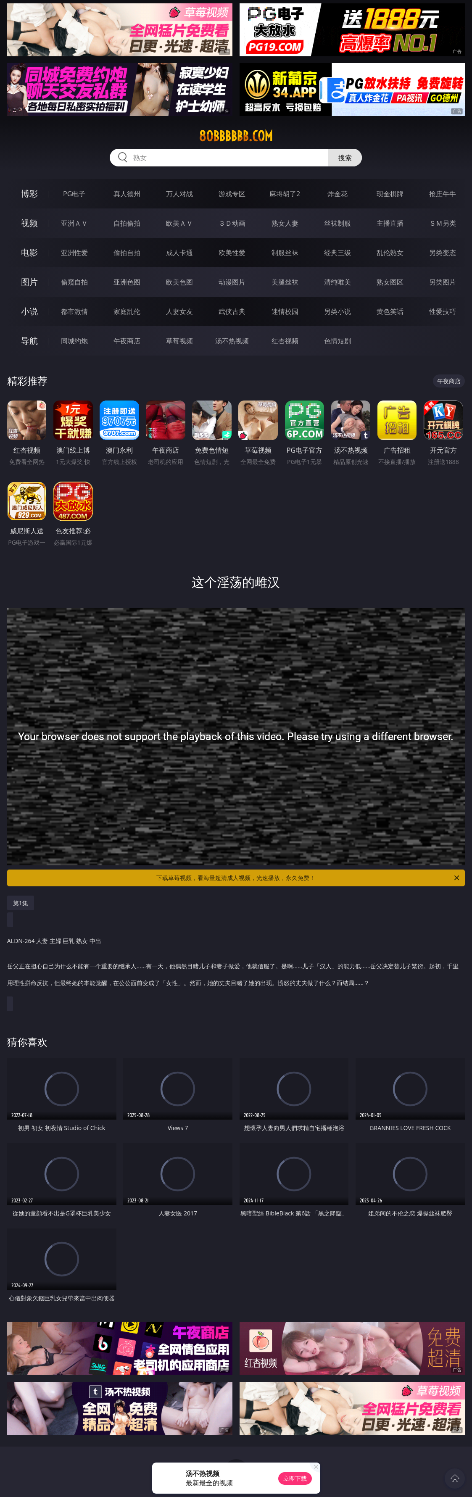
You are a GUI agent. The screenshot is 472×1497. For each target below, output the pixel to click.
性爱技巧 (442, 311)
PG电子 (74, 193)
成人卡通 (179, 252)
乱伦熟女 (390, 252)
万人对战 (179, 193)
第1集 (20, 903)
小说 (29, 311)
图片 (29, 281)
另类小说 (337, 311)
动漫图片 (232, 282)
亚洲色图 (126, 282)
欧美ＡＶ (179, 223)
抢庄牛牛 (442, 193)
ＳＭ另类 (442, 223)
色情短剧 (337, 340)
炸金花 (337, 193)
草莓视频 (179, 340)
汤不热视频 (232, 340)
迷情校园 (285, 311)
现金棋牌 (390, 193)
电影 (29, 252)
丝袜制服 (337, 223)
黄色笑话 (390, 311)
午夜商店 (126, 340)
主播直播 (390, 223)
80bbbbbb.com (236, 136)
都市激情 (74, 311)
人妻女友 (179, 311)
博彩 (29, 193)
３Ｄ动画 (232, 223)
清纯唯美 (337, 282)
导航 (29, 340)
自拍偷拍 (126, 223)
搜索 (345, 157)
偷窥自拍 (74, 282)
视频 (29, 223)
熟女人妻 (285, 223)
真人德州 (126, 193)
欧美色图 (179, 282)
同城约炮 (74, 340)
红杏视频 (285, 340)
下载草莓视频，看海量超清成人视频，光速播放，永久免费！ (308, 878)
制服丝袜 (285, 252)
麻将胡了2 (284, 193)
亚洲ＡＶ (74, 223)
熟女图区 (390, 282)
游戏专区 (232, 193)
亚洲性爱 (74, 252)
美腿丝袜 (285, 282)
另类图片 (442, 282)
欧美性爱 (232, 252)
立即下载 (295, 1478)
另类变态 (442, 252)
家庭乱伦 (126, 311)
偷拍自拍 (126, 252)
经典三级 (337, 252)
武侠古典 (232, 311)
